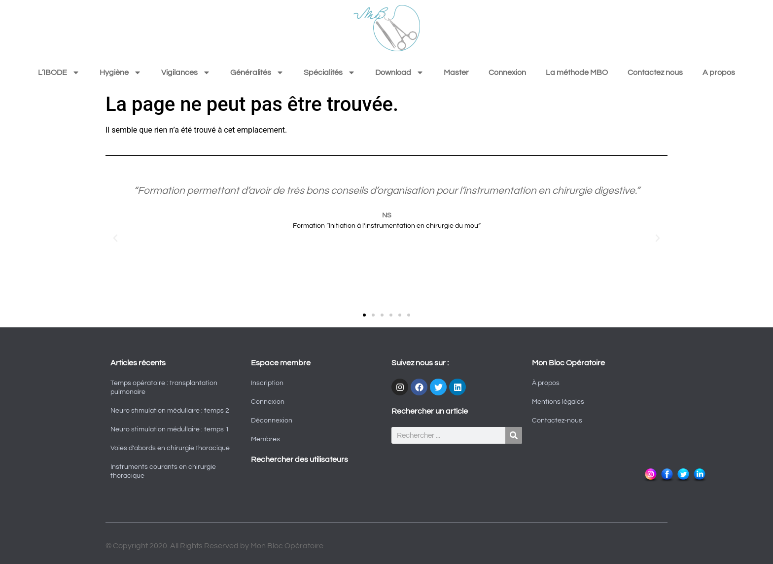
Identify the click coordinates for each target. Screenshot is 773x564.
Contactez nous (655, 72)
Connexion (507, 72)
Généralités (257, 72)
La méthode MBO (577, 72)
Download (399, 72)
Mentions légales (558, 401)
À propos (546, 383)
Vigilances (186, 72)
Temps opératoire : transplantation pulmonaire (163, 387)
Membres (265, 439)
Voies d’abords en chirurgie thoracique (170, 448)
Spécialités (329, 72)
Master (456, 72)
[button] (115, 238)
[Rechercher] (513, 435)
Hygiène (120, 72)
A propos (719, 72)
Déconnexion (271, 420)
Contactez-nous (557, 420)
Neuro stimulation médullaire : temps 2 (169, 410)
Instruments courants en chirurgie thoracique (163, 471)
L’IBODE (59, 72)
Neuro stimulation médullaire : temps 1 (169, 429)
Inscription (267, 383)
